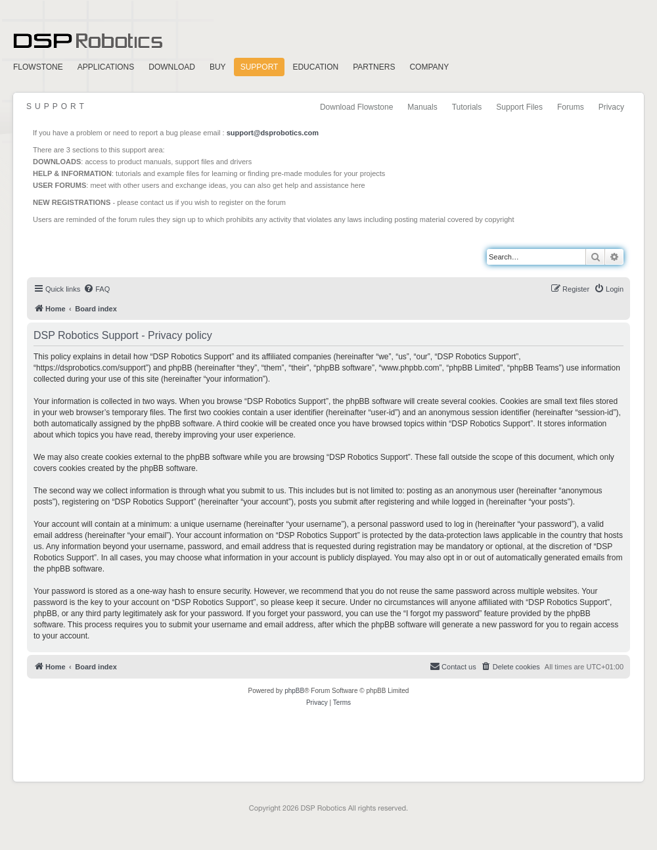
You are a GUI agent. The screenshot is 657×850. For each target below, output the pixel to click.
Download (171, 67)
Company (429, 67)
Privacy (611, 107)
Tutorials (467, 107)
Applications (106, 67)
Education (315, 67)
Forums (570, 107)
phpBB (294, 690)
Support (259, 67)
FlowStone (38, 67)
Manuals (422, 107)
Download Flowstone (356, 107)
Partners (374, 67)
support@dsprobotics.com (273, 133)
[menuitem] (96, 289)
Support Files (519, 107)
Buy (218, 67)
